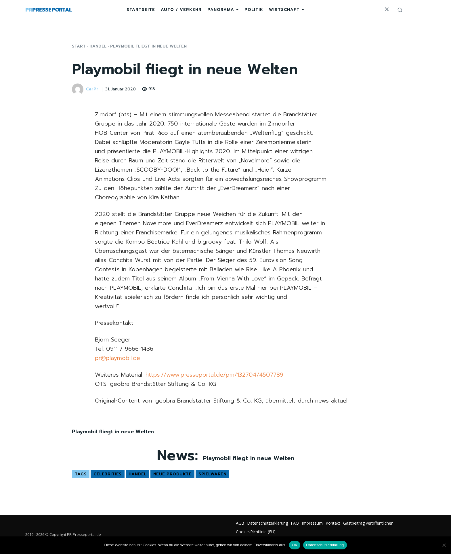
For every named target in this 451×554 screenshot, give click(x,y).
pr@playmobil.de (117, 358)
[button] (400, 10)
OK (294, 545)
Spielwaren (212, 474)
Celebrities (107, 474)
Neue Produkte (172, 474)
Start (79, 46)
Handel (97, 46)
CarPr (92, 89)
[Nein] (444, 545)
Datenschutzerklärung (325, 545)
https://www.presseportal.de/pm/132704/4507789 (214, 374)
